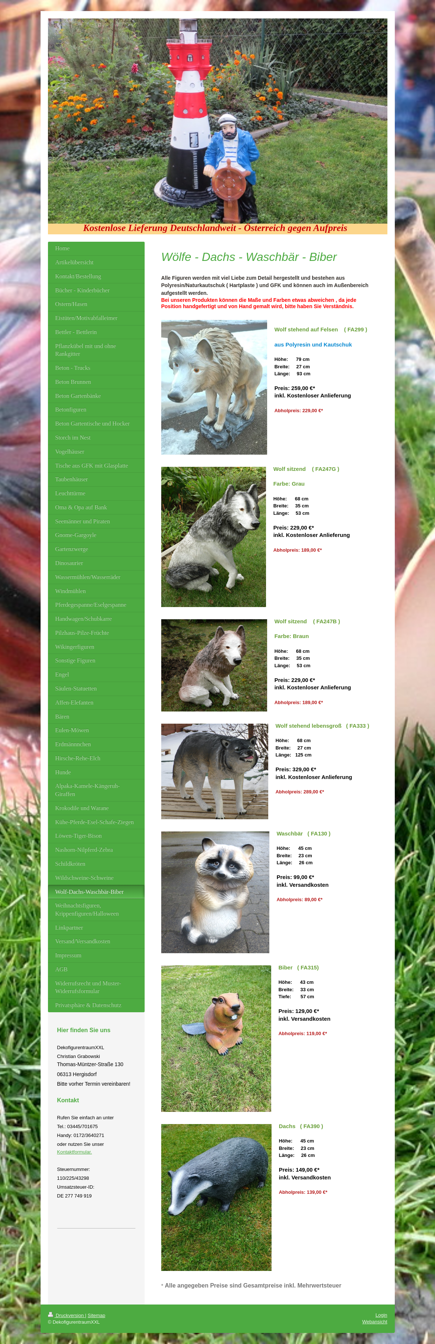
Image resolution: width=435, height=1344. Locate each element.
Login (381, 1315)
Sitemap (97, 1315)
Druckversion (66, 1315)
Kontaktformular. (74, 1152)
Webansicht (374, 1321)
